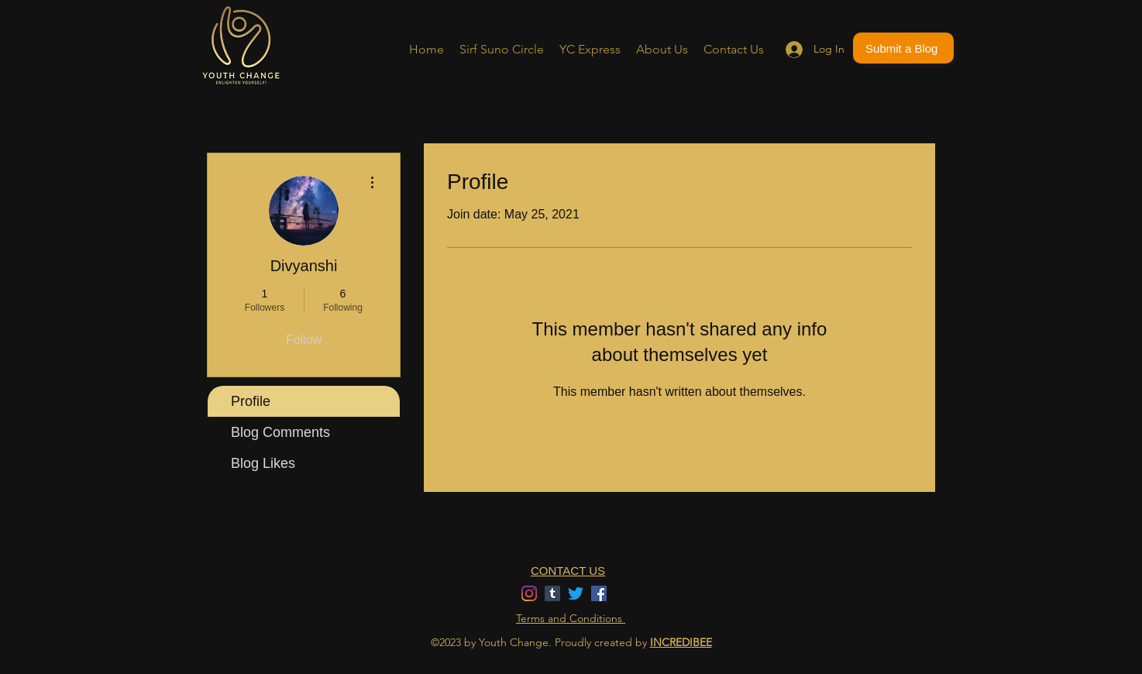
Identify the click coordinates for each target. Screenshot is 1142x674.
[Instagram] (529, 593)
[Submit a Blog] (903, 48)
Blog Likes (263, 463)
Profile (250, 401)
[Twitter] (575, 593)
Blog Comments (280, 432)
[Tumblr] (552, 593)
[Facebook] (599, 593)
